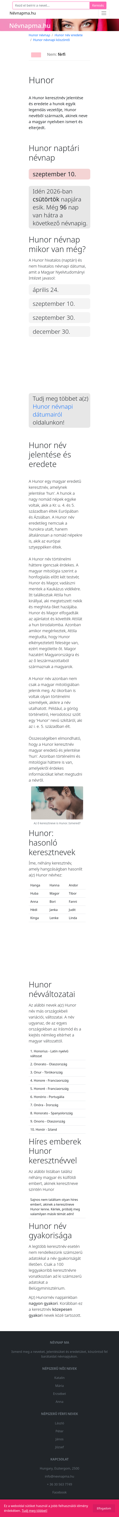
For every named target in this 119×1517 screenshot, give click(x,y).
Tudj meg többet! (34, 1510)
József (59, 1447)
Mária (59, 1386)
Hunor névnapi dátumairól (53, 410)
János (59, 1439)
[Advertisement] (59, 368)
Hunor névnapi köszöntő (51, 40)
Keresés (98, 5)
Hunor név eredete (68, 35)
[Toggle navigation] (103, 13)
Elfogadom (104, 1508)
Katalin (59, 1378)
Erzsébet (59, 1393)
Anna (59, 1401)
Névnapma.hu (23, 13)
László (59, 1423)
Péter (59, 1431)
